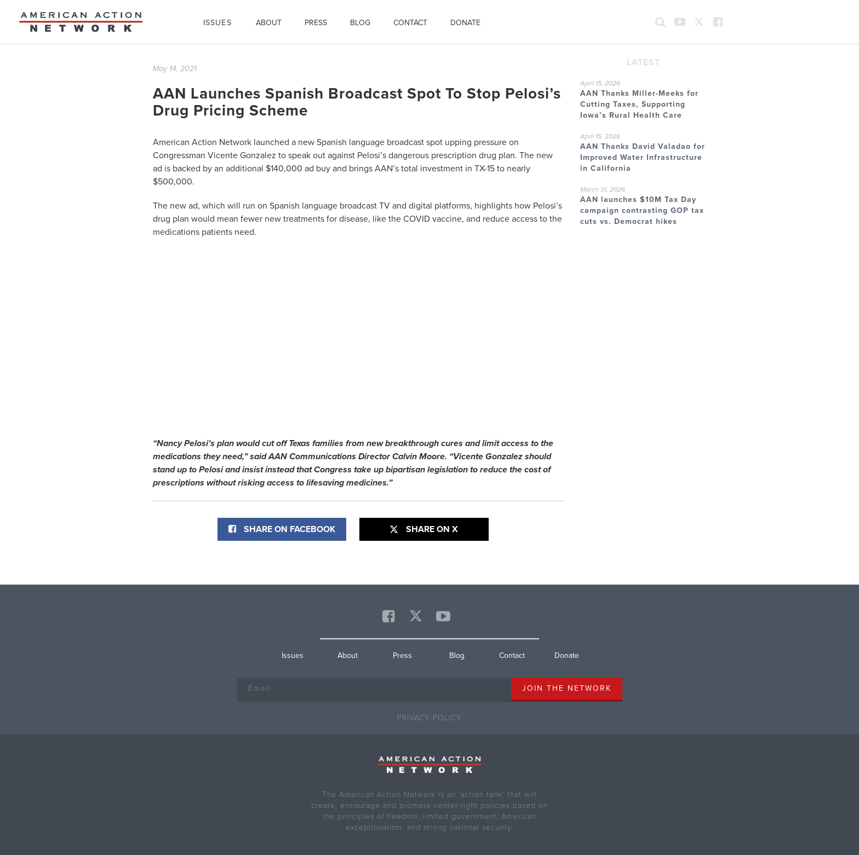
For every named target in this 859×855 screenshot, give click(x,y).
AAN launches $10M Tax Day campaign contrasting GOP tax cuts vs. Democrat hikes (642, 210)
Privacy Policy (429, 718)
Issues (217, 22)
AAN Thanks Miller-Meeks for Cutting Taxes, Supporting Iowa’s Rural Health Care (639, 104)
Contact (410, 22)
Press (316, 22)
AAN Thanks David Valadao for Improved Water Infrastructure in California (642, 157)
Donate (465, 22)
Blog (360, 22)
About (269, 22)
